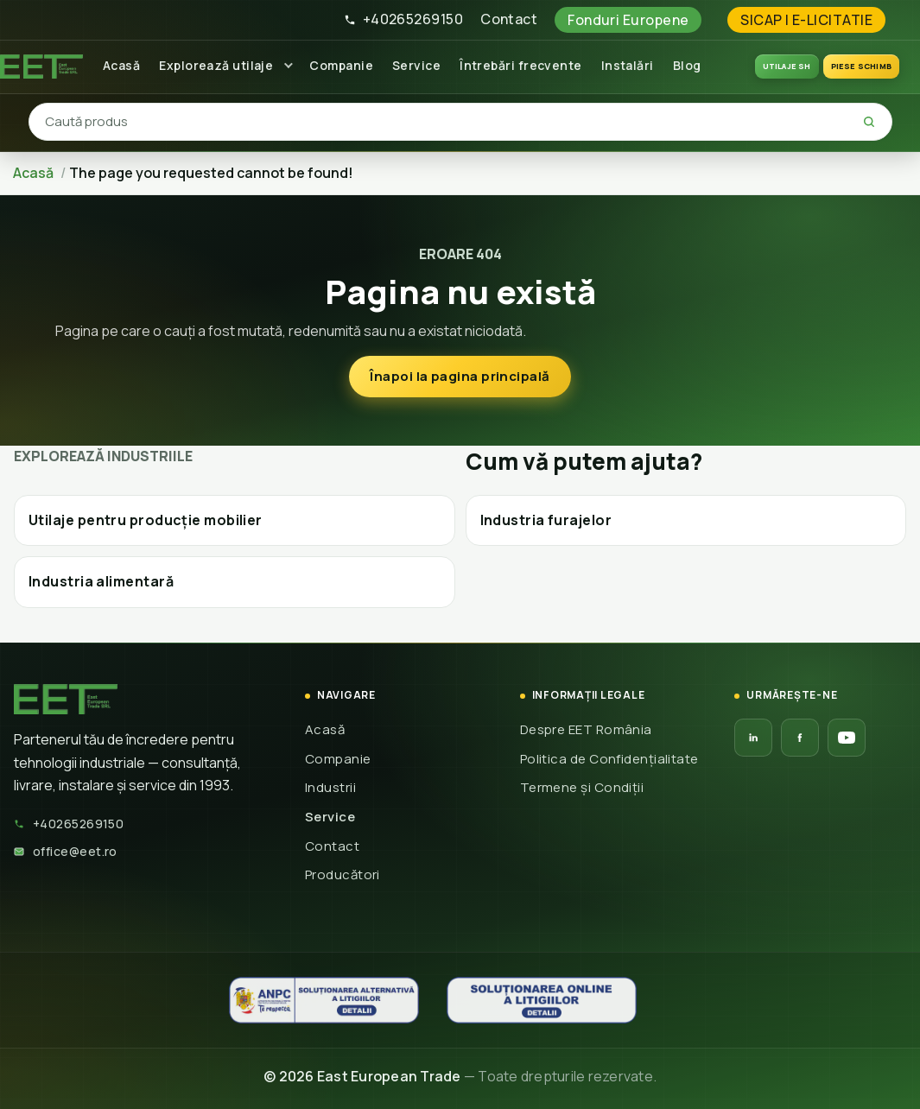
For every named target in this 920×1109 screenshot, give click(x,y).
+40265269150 (403, 19)
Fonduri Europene (628, 19)
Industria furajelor (546, 519)
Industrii (330, 787)
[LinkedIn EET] (753, 738)
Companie (341, 65)
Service (416, 65)
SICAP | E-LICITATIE (806, 19)
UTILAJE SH (787, 66)
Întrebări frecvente (521, 65)
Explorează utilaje (216, 65)
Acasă (121, 65)
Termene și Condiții (582, 787)
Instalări (627, 65)
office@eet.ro (65, 851)
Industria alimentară (101, 581)
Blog (687, 65)
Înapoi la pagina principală (459, 376)
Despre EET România (586, 729)
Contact (508, 19)
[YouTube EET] (847, 738)
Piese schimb (861, 66)
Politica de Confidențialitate (609, 759)
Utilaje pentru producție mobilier (146, 519)
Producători (342, 874)
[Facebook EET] (800, 738)
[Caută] (869, 121)
